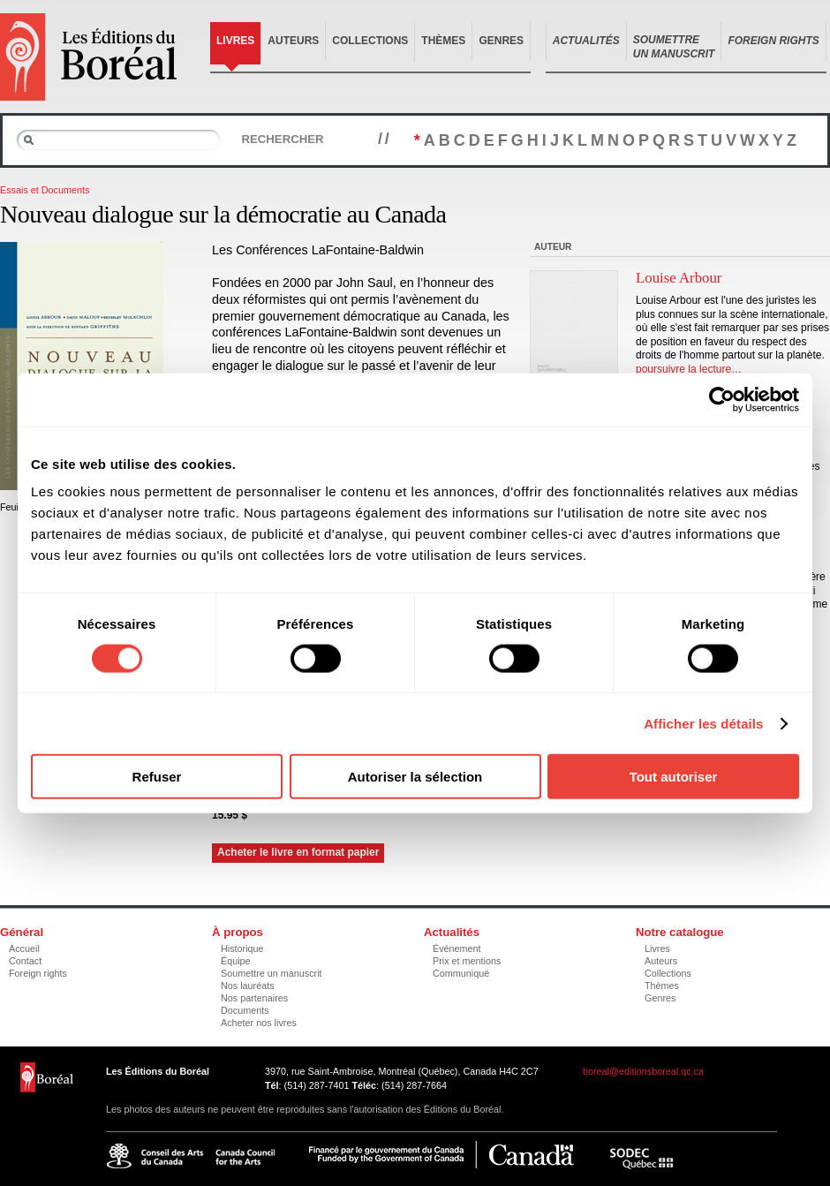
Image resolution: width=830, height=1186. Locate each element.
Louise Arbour (678, 277)
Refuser (157, 776)
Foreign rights (38, 973)
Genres (501, 40)
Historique (242, 948)
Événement (457, 948)
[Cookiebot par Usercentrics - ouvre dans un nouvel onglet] (722, 399)
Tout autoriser (674, 776)
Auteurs (293, 40)
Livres (235, 40)
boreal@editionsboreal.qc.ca (643, 1071)
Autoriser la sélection (415, 776)
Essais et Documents (44, 190)
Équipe (236, 961)
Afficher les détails (703, 722)
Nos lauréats (248, 985)
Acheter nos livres (259, 1022)
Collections (370, 40)
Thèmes (443, 40)
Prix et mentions (467, 961)
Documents (245, 1010)
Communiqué (461, 973)
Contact (25, 961)
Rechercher (282, 139)
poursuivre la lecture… (689, 369)
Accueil (24, 948)
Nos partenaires (254, 998)
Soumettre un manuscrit (271, 973)
